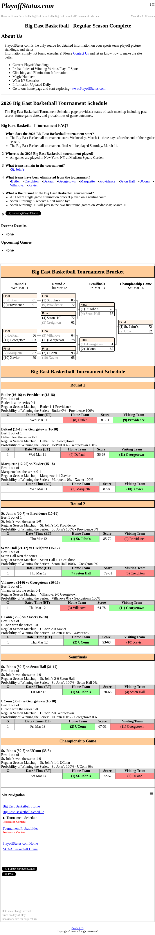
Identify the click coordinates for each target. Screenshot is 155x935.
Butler (15, 181)
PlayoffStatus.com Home (20, 843)
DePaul (48, 181)
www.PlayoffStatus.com (88, 88)
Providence (107, 181)
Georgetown (67, 181)
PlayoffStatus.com (27, 6)
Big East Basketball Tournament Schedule (76, 16)
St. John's (17, 169)
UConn (144, 181)
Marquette (87, 181)
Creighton (32, 181)
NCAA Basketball (18, 16)
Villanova (16, 185)
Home (4, 16)
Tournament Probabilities (20, 828)
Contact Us (81, 53)
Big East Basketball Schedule (23, 812)
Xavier (33, 185)
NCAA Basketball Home (20, 849)
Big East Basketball (41, 16)
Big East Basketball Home (21, 806)
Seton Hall (127, 181)
